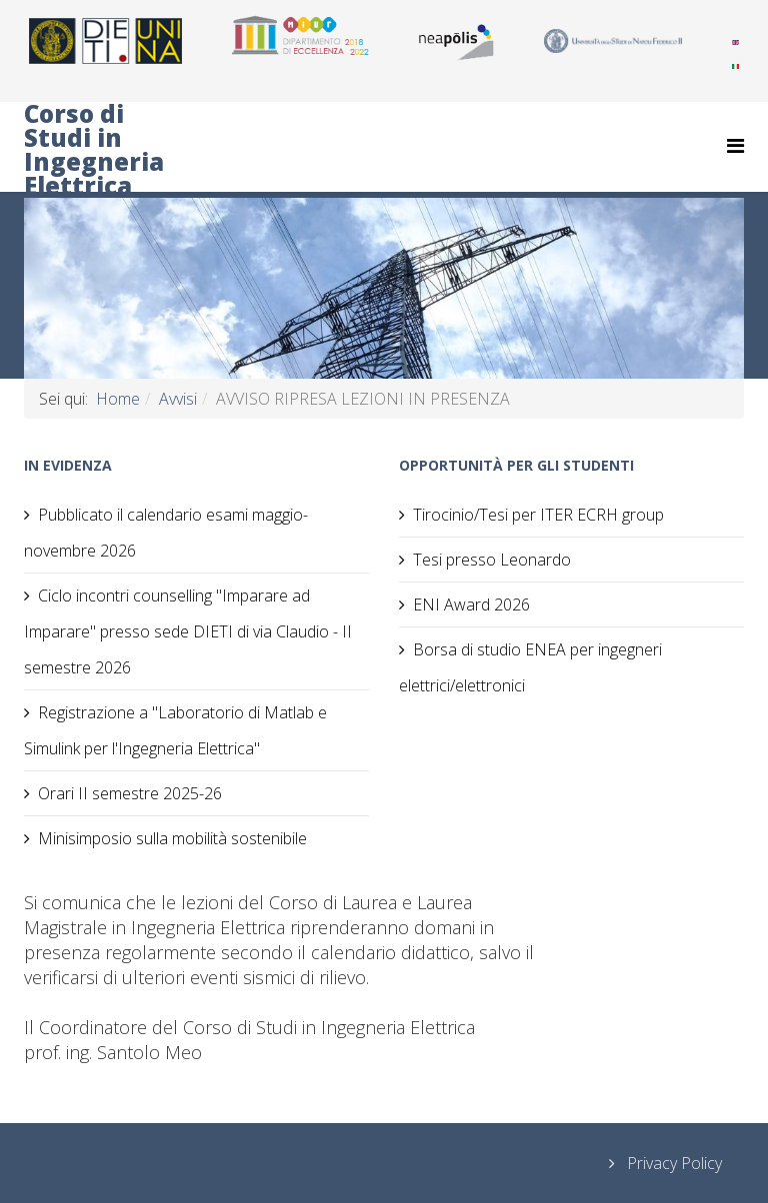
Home (118, 399)
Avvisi (178, 399)
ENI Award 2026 (471, 604)
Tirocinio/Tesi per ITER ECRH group (538, 515)
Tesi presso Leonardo (492, 560)
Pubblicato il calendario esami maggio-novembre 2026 (166, 533)
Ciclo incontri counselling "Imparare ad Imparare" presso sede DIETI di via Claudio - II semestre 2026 (188, 631)
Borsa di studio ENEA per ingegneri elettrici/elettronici (530, 667)
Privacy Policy (672, 1163)
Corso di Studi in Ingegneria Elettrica (94, 150)
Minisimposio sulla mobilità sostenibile (172, 838)
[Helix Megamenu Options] (735, 145)
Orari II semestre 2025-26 (130, 793)
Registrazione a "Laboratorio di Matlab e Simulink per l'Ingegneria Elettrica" (175, 730)
